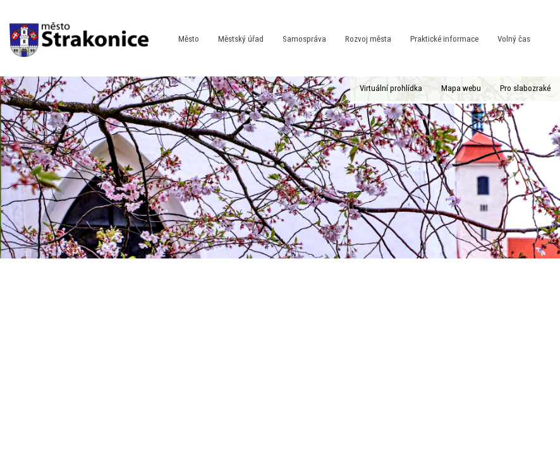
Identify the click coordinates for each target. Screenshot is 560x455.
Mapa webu (461, 88)
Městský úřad (241, 39)
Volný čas (513, 39)
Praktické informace (444, 39)
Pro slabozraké (525, 88)
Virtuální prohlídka (391, 88)
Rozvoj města (368, 39)
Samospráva (304, 39)
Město (188, 39)
